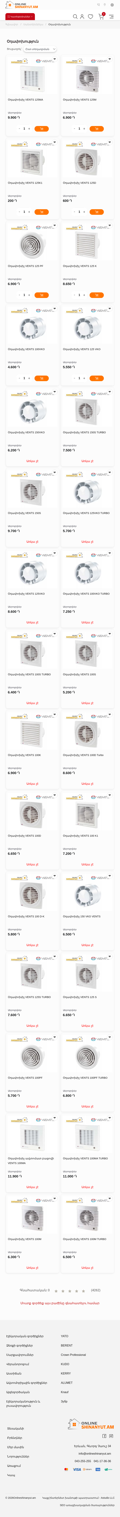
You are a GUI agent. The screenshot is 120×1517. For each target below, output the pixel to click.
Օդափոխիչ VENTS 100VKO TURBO (86, 593)
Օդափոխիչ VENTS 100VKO (26, 349)
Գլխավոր (12, 24)
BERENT (67, 1345)
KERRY (66, 1373)
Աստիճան (13, 1373)
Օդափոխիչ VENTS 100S (79, 674)
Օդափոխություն (65, 24)
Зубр (64, 1401)
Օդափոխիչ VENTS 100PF (25, 1077)
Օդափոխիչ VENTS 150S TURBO (85, 432)
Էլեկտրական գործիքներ (25, 1336)
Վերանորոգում (17, 1364)
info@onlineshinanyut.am (95, 1453)
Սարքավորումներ (19, 1354)
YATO (64, 1336)
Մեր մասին (15, 1447)
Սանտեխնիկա (36, 24)
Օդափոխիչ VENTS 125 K (80, 266)
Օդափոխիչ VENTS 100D (25, 835)
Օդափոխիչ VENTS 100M (25, 1239)
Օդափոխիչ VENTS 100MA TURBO (86, 1158)
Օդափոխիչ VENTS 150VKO (26, 432)
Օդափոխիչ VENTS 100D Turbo (83, 755)
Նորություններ (18, 1456)
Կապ (11, 1475)
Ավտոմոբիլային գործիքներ (26, 1382)
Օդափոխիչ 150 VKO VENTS (82, 916)
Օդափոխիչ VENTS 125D (80, 182)
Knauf (65, 1392)
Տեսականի (15, 1428)
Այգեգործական (18, 1392)
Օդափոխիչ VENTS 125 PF (26, 266)
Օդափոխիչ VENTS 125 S (80, 997)
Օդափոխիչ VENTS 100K (24, 755)
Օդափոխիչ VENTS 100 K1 (81, 835)
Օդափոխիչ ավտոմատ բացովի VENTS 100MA (31, 1161)
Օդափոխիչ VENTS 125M (80, 99)
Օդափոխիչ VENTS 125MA (26, 99)
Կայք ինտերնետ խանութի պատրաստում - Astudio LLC (78, 1497)
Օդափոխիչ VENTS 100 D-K (26, 916)
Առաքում (14, 1465)
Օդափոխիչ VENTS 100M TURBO (85, 1239)
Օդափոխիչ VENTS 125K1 (25, 182)
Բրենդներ (14, 1437)
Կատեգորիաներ (20, 16)
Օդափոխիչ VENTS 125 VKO (82, 349)
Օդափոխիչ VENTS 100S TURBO (30, 674)
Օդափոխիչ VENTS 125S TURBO (30, 997)
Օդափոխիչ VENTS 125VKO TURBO (86, 513)
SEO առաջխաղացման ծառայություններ (87, 1505)
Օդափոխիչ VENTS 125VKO (26, 593)
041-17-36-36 (102, 1461)
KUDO (65, 1364)
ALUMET (67, 1382)
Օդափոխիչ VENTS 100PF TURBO (85, 1077)
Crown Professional (73, 1354)
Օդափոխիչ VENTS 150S (24, 513)
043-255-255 (83, 1461)
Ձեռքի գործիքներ (19, 1345)
